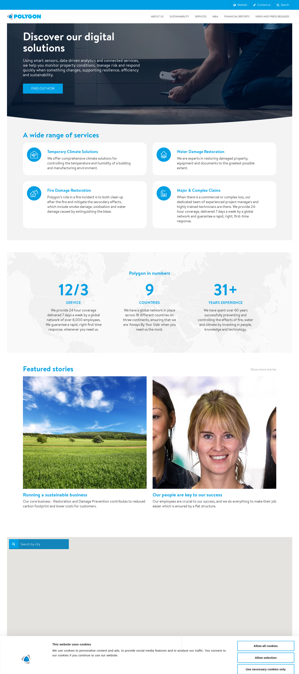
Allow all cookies (266, 625)
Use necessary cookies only (266, 648)
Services (200, 16)
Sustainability (179, 16)
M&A (215, 16)
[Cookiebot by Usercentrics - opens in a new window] (25, 666)
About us (157, 16)
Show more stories (263, 369)
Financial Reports (237, 16)
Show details (209, 666)
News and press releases (272, 16)
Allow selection (265, 637)
